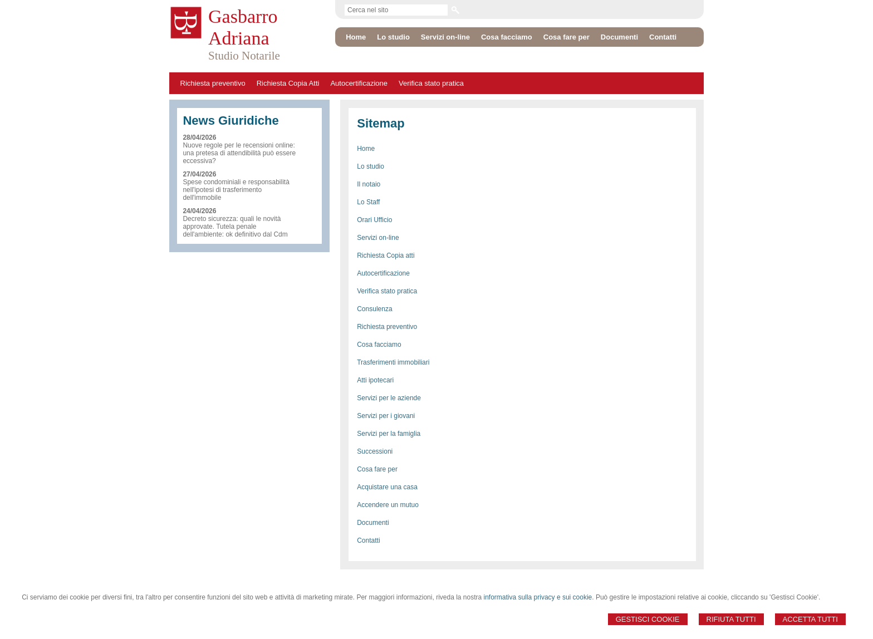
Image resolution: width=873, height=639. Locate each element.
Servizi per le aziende (389, 398)
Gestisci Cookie (648, 619)
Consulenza (374, 309)
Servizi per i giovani (386, 416)
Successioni (375, 451)
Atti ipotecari (375, 380)
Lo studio (370, 166)
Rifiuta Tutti (731, 619)
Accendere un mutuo (388, 505)
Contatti (368, 540)
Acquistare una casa (387, 487)
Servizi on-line (378, 238)
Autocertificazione (359, 83)
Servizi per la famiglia (388, 434)
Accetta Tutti (810, 619)
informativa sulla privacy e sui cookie (538, 597)
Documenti (373, 523)
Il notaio (368, 184)
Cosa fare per (377, 469)
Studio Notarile (244, 55)
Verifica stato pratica (431, 83)
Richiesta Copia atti (385, 255)
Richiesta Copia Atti (288, 83)
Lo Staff (368, 202)
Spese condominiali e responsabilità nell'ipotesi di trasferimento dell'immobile (236, 189)
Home (366, 149)
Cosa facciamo (379, 344)
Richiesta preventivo (213, 83)
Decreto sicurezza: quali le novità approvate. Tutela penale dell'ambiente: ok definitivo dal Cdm (235, 226)
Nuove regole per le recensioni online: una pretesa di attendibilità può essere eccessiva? (239, 153)
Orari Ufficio (374, 220)
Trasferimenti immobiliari (393, 362)
